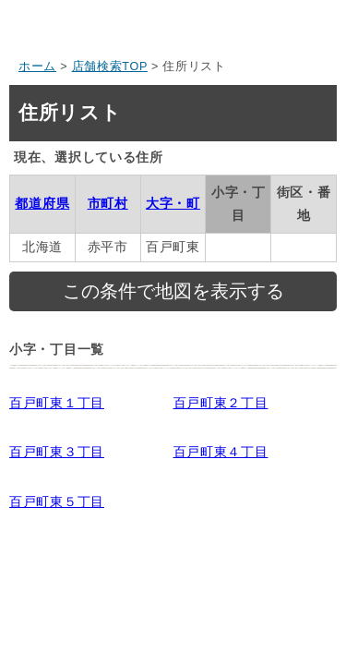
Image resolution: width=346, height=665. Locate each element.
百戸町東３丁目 (56, 451)
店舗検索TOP (110, 66)
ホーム (37, 66)
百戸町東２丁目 (220, 402)
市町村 (108, 203)
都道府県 (42, 203)
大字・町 (173, 203)
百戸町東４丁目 (220, 451)
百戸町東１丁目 (56, 402)
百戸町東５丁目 (56, 501)
